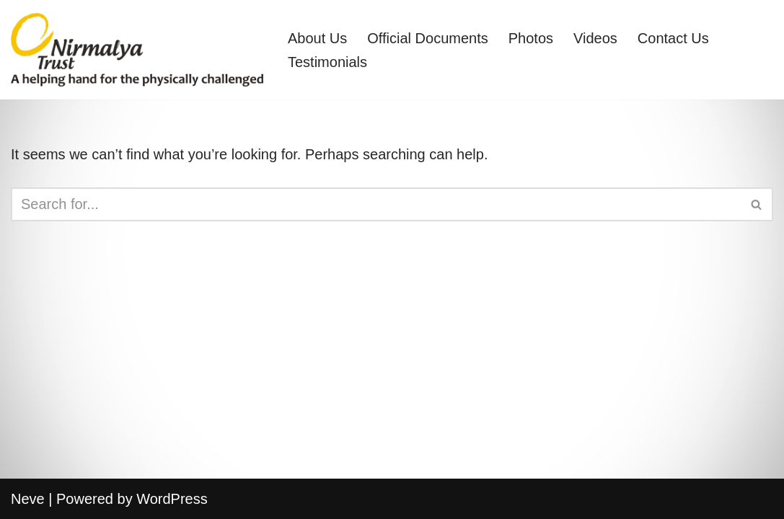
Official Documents (427, 38)
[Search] (376, 204)
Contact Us (673, 38)
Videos (595, 38)
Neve (28, 499)
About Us (317, 38)
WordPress (172, 499)
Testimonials (327, 62)
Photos (530, 38)
